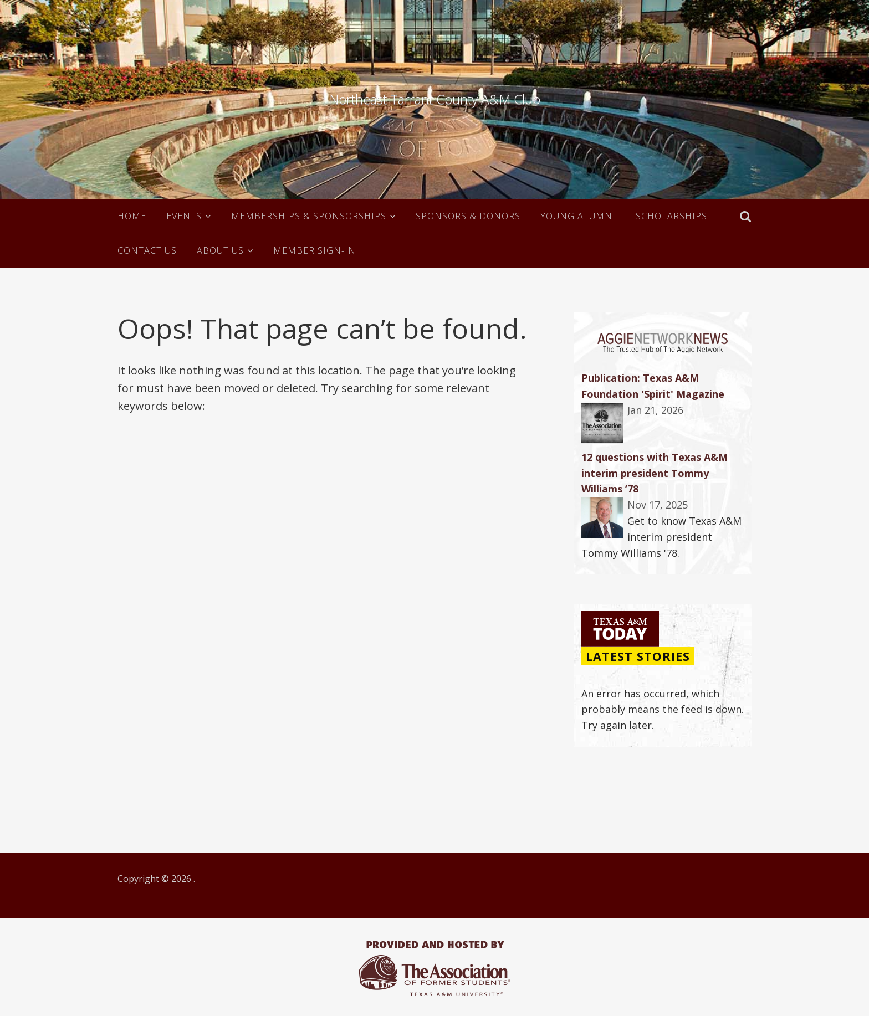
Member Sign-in (314, 250)
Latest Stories (638, 656)
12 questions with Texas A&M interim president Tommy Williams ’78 (654, 473)
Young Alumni (578, 216)
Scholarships (671, 216)
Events (184, 216)
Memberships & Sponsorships (308, 216)
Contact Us (147, 250)
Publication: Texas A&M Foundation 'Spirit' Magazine (652, 386)
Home (131, 216)
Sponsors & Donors (468, 216)
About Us (220, 250)
